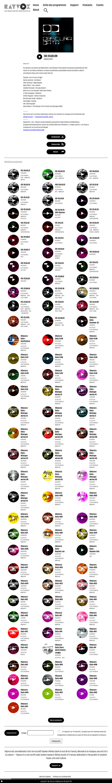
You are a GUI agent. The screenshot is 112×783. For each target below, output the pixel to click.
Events (99, 5)
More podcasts (56, 720)
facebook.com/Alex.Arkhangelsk (33, 130)
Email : (24, 732)
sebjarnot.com (28, 116)
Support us (56, 765)
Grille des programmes (54, 5)
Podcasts (87, 5)
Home (36, 5)
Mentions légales (45, 776)
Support (74, 5)
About (36, 9)
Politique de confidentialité (62, 776)
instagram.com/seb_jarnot (44, 116)
